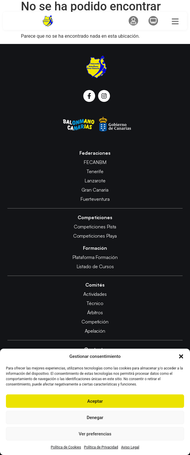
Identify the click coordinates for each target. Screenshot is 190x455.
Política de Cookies (66, 447)
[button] (181, 356)
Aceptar (95, 401)
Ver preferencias (95, 434)
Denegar (95, 417)
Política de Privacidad (101, 447)
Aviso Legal (130, 447)
